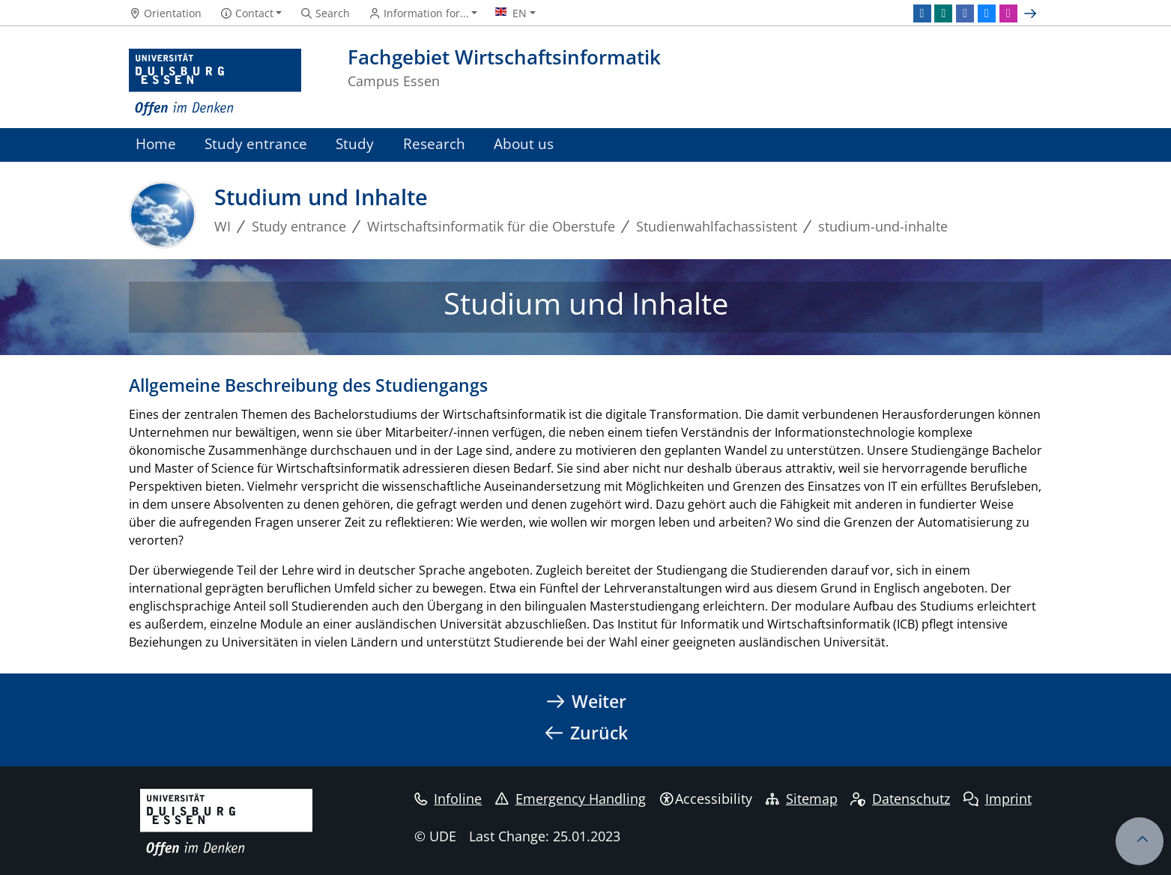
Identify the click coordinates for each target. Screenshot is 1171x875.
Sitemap (802, 799)
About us (524, 143)
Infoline (448, 799)
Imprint (997, 799)
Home (156, 143)
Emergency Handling (570, 799)
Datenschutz (900, 799)
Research (434, 143)
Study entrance (256, 143)
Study (355, 143)
